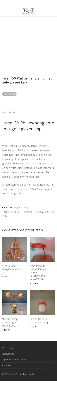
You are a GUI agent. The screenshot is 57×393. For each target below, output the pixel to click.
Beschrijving (9, 112)
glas (20, 211)
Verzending (7, 348)
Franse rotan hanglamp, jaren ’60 (11, 269)
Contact (6, 365)
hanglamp (28, 211)
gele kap (12, 211)
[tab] (28, 113)
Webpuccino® (27, 374)
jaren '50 (38, 211)
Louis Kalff (48, 211)
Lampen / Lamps (21, 207)
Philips (5, 215)
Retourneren (8, 353)
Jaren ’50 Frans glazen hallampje (39, 320)
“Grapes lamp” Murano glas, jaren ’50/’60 (10, 322)
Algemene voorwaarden (14, 359)
